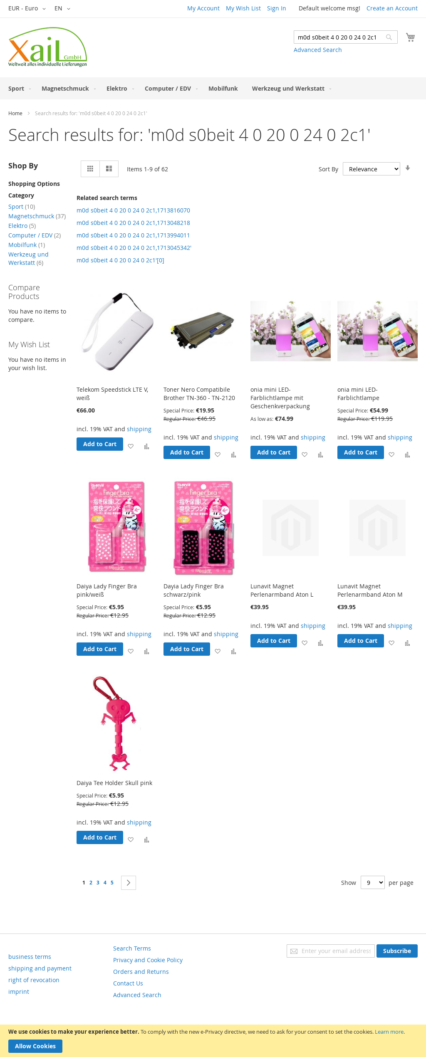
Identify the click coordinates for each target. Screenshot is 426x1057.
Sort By (328, 169)
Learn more (389, 1031)
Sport (21, 206)
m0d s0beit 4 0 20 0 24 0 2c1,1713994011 (133, 235)
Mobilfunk (26, 245)
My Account (203, 8)
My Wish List (243, 8)
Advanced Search (318, 50)
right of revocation (33, 980)
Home (15, 113)
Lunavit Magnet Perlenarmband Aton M (370, 590)
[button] (28, 8)
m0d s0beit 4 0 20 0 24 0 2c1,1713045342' (134, 248)
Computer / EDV (34, 235)
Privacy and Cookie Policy (148, 960)
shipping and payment (40, 968)
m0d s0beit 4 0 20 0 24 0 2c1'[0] (120, 260)
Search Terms (132, 948)
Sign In (276, 8)
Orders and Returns (141, 972)
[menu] (213, 88)
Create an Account (392, 8)
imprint (18, 991)
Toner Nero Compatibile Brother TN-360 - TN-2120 (199, 393)
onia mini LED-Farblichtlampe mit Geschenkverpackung (280, 397)
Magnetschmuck (37, 216)
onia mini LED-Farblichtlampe (358, 393)
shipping (139, 429)
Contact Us (128, 983)
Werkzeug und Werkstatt (28, 258)
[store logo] (47, 47)
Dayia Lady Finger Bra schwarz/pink (193, 590)
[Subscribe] (397, 951)
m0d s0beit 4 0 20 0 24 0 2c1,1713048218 (133, 223)
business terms (29, 957)
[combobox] (346, 37)
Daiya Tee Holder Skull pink (114, 783)
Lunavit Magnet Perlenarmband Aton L (281, 590)
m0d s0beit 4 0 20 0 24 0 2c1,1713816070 (133, 210)
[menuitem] (17, 88)
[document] (213, 1041)
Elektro (22, 226)
